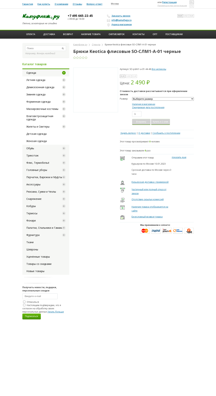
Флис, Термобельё (37, 162)
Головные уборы (36, 170)
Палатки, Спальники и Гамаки (44, 227)
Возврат (68, 34)
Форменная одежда (38, 101)
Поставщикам (174, 34)
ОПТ (155, 34)
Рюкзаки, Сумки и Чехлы (41, 191)
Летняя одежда (35, 80)
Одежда (31, 72)
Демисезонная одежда (40, 87)
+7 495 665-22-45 (80, 15)
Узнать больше (55, 311)
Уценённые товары (38, 256)
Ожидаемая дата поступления (148, 107)
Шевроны (32, 249)
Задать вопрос (128, 133)
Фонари (31, 220)
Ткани (30, 242)
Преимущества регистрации (172, 5)
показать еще (179, 157)
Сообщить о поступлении (166, 133)
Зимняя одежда (35, 94)
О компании (61, 4)
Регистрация (169, 2)
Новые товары (35, 271)
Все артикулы (159, 69)
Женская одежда (36, 141)
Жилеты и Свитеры (37, 126)
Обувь (30, 148)
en (191, 6)
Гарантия (27, 4)
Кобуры (31, 206)
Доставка (49, 34)
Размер (124, 98)
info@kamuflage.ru (120, 20)
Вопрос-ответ (94, 4)
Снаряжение (34, 199)
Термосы (31, 213)
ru (191, 2)
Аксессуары (33, 184)
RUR (180, 16)
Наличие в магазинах (143, 104)
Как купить (44, 4)
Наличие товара (91, 34)
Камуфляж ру (80, 44)
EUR (191, 16)
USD (186, 16)
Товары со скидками (38, 264)
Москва (115, 3)
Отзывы (77, 4)
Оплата (30, 34)
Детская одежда (36, 133)
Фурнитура (33, 235)
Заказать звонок (119, 16)
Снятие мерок (117, 34)
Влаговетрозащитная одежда (39, 117)
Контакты (139, 34)
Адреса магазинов (120, 24)
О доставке (144, 133)
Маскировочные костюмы (42, 109)
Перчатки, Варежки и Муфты (44, 177)
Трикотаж (32, 155)
